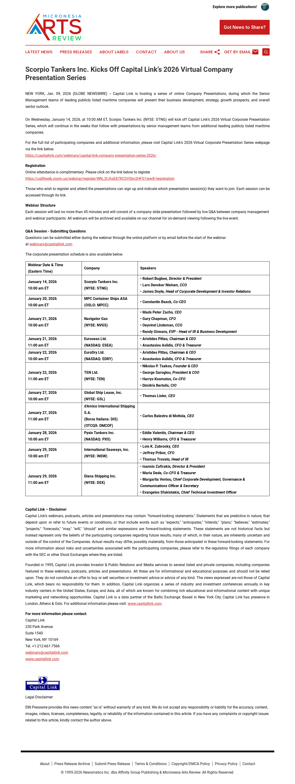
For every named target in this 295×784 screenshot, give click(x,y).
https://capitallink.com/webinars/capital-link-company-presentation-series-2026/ (90, 155)
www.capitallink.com (42, 659)
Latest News (39, 51)
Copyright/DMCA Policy (190, 764)
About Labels (114, 51)
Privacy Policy (226, 764)
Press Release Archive (72, 764)
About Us (174, 51)
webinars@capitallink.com (46, 652)
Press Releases (76, 51)
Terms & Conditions (151, 764)
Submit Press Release (112, 764)
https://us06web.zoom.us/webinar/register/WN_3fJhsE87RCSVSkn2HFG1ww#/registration (99, 178)
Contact (146, 51)
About (45, 764)
